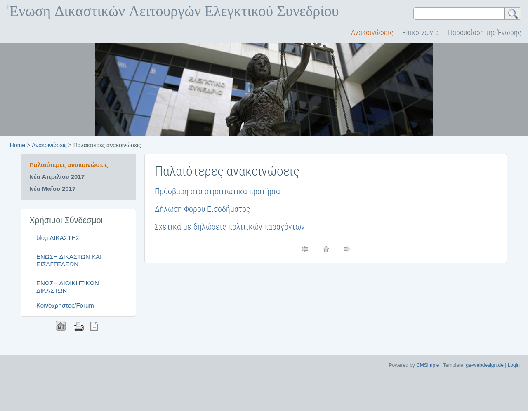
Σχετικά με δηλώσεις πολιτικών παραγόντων (229, 227)
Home (17, 145)
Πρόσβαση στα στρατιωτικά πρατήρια (217, 191)
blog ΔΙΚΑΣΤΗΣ (58, 237)
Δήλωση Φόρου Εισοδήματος (202, 209)
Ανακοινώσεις (372, 32)
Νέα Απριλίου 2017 (57, 176)
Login (514, 365)
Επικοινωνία (420, 32)
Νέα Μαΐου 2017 (52, 188)
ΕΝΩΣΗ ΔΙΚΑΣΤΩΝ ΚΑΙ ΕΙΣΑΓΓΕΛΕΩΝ (68, 260)
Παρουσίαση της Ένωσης (484, 32)
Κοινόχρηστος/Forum (65, 305)
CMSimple (427, 365)
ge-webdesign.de (484, 365)
